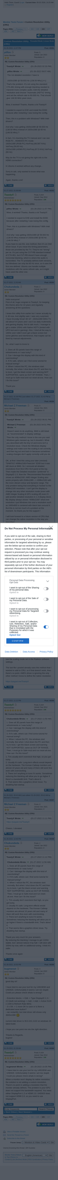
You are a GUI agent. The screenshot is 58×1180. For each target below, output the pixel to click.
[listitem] (29, 581)
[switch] (46, 588)
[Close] (52, 529)
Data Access (29, 651)
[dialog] (29, 590)
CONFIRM (18, 641)
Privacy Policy (46, 651)
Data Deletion (11, 651)
